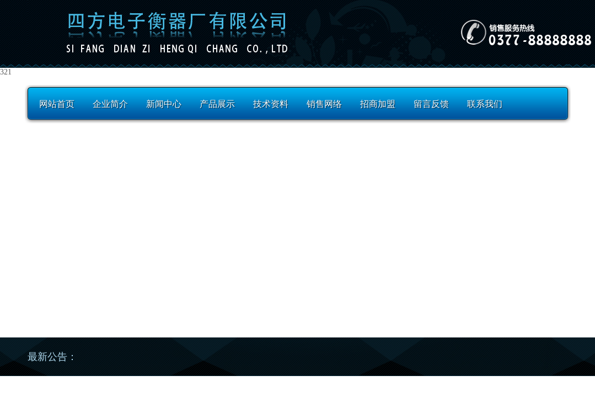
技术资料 (270, 104)
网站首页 (56, 104)
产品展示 (217, 104)
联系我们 (484, 104)
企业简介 (110, 104)
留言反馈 (431, 104)
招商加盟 (377, 104)
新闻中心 (163, 104)
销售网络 (324, 104)
